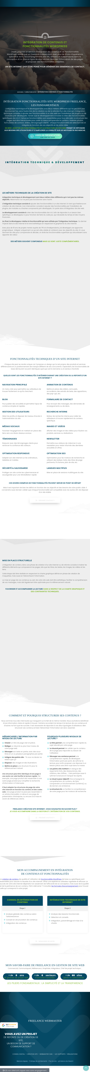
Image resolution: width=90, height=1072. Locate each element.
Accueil (20, 92)
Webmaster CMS (46, 1051)
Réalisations (73, 1051)
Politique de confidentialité (38, 1058)
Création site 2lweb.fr (66, 1058)
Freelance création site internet (29, 809)
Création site (30, 92)
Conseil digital (18, 1051)
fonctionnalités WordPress (51, 879)
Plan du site (52, 1058)
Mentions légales (22, 1058)
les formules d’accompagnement (64, 886)
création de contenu (10, 879)
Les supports (60, 1051)
